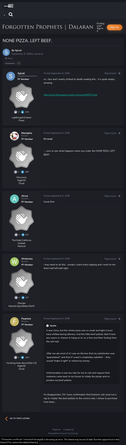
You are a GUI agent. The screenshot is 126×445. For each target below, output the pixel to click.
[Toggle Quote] (47, 325)
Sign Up (114, 27)
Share (9, 58)
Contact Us (68, 429)
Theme (56, 429)
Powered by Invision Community (63, 433)
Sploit (18, 50)
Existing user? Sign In (100, 27)
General (39, 53)
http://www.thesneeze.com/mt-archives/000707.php (70, 94)
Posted (57, 73)
